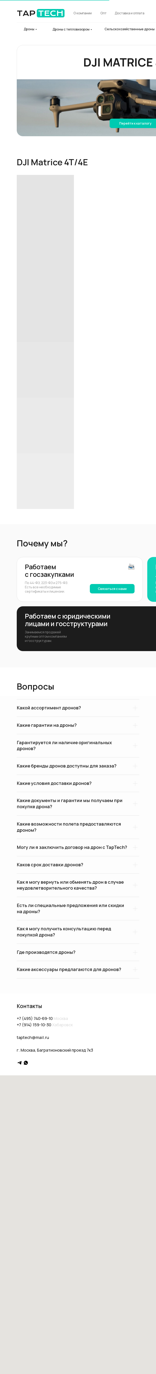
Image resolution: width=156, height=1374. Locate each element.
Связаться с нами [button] (112, 588)
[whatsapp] (25, 1062)
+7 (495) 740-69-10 (35, 1018)
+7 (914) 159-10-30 (34, 1024)
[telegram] (19, 1062)
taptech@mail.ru (33, 1037)
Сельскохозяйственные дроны (130, 29)
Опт (103, 13)
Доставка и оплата (129, 13)
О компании (83, 13)
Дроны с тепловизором (70, 29)
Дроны (29, 29)
